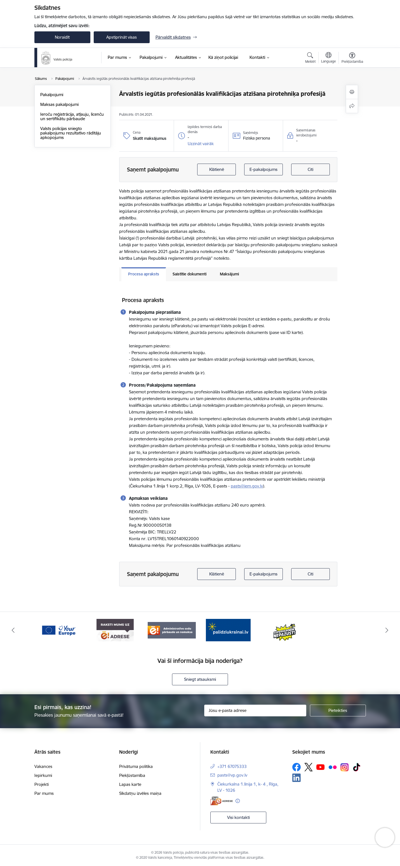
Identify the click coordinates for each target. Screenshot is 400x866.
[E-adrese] (221, 800)
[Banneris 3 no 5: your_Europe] (115, 629)
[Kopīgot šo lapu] (352, 106)
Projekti (41, 784)
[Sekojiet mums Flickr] (332, 766)
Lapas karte (130, 784)
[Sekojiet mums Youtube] (320, 766)
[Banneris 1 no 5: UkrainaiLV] (285, 629)
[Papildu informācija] (238, 801)
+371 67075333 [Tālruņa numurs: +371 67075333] (232, 766)
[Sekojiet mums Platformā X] (308, 767)
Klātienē (216, 169)
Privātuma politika (136, 766)
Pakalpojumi (51, 94)
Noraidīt (62, 37)
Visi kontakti (238, 817)
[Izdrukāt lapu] (352, 92)
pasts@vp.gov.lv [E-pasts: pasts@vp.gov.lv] (232, 775)
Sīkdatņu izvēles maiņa (140, 793)
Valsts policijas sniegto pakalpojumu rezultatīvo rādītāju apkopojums (70, 133)
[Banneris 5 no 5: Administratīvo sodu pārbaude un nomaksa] (228, 629)
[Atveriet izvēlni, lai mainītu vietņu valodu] (328, 58)
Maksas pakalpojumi (59, 104)
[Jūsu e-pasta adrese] (255, 710)
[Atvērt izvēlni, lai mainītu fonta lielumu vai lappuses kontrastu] (352, 58)
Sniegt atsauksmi (200, 679)
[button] (201, 143)
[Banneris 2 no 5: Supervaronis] (58, 629)
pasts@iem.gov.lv (247, 486)
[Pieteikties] (338, 710)
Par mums (44, 793)
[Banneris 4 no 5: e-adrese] (171, 629)
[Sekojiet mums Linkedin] (296, 778)
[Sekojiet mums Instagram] (344, 767)
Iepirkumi (43, 775)
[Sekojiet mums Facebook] (296, 767)
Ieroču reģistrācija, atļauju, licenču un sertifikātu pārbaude (72, 116)
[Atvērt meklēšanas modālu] (310, 58)
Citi (310, 169)
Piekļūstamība (132, 775)
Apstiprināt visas (121, 37)
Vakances (43, 766)
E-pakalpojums (263, 169)
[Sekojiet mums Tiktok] (356, 767)
